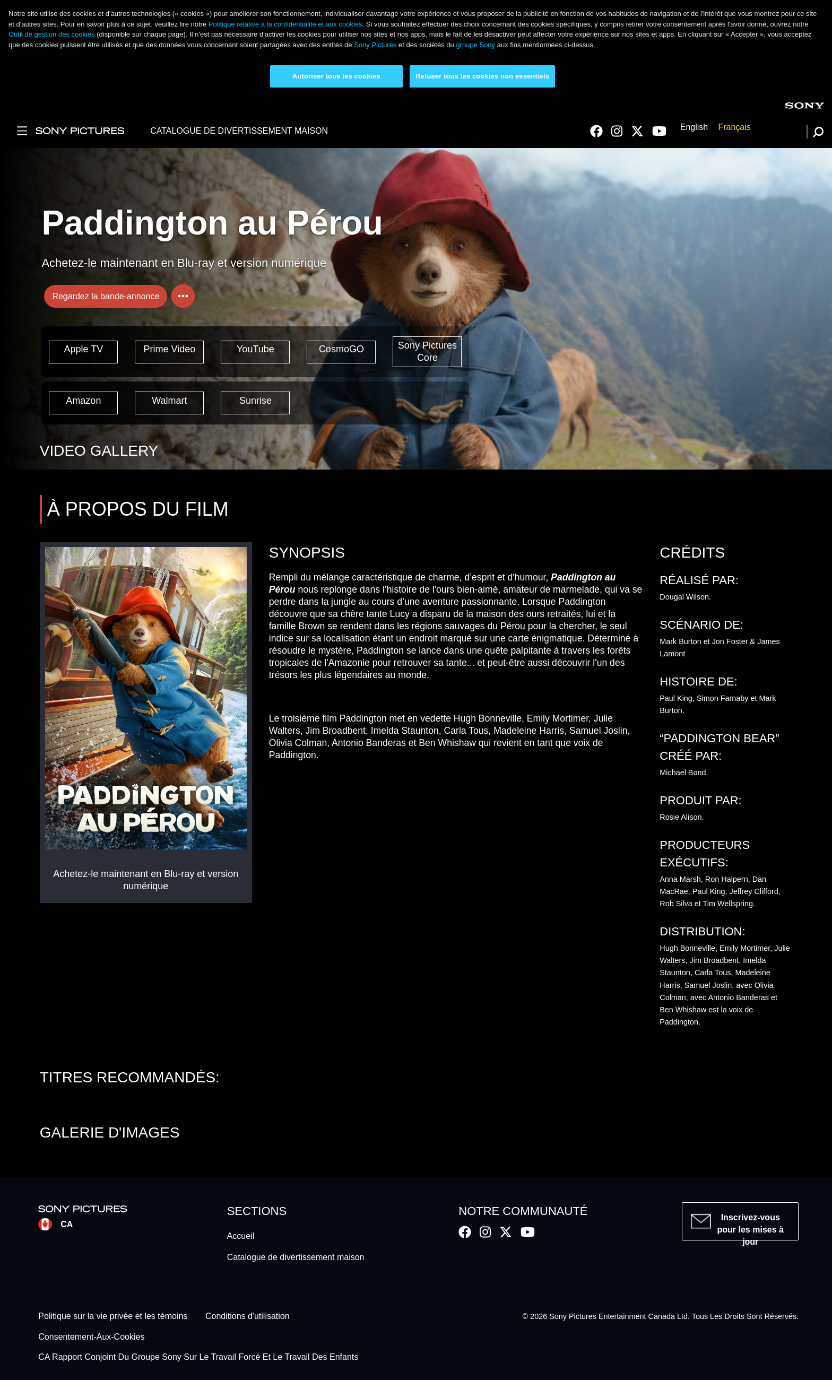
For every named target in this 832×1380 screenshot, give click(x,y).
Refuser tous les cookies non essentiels (482, 76)
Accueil (241, 1235)
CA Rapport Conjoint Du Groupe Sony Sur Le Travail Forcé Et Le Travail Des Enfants (198, 1357)
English (694, 127)
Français (734, 127)
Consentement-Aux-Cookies (91, 1336)
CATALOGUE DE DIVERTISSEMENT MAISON (239, 130)
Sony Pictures (375, 45)
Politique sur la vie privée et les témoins (112, 1316)
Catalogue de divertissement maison (296, 1257)
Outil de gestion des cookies (51, 34)
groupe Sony (475, 45)
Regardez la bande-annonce (105, 296)
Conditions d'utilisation (247, 1316)
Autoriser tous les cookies (336, 76)
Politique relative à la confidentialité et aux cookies (285, 24)
